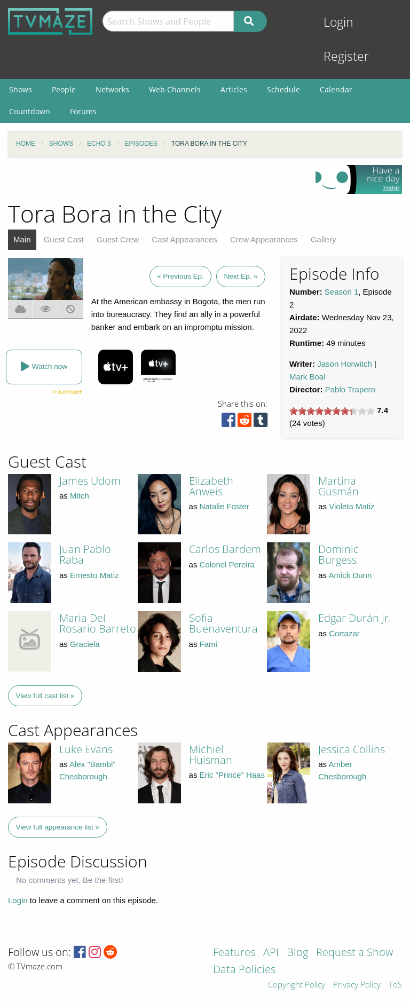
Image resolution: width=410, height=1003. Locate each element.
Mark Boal (307, 376)
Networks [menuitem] (112, 89)
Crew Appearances (264, 239)
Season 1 (341, 291)
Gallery (323, 239)
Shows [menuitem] (20, 89)
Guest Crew (118, 239)
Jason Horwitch (344, 363)
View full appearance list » (58, 827)
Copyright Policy (296, 985)
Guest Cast (64, 239)
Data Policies (244, 970)
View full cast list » (45, 696)
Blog (297, 953)
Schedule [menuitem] (283, 89)
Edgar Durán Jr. (354, 618)
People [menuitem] (64, 89)
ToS (395, 985)
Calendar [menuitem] (336, 89)
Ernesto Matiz (94, 575)
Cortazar (344, 633)
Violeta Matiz (352, 506)
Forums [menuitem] (83, 111)
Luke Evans (86, 749)
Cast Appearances (184, 239)
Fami (208, 644)
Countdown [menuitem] (29, 111)
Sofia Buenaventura (223, 623)
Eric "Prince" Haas (232, 774)
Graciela (85, 644)
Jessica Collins (351, 749)
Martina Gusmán (338, 486)
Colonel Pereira (227, 564)
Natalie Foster (224, 506)
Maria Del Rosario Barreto (97, 623)
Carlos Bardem (225, 549)
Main (22, 239)
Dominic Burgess (338, 554)
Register (346, 56)
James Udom (90, 480)
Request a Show (354, 953)
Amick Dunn (350, 575)
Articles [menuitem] (233, 89)
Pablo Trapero (350, 389)
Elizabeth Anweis (211, 486)
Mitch (79, 495)
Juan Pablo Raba (85, 554)
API (271, 953)
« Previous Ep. (180, 276)
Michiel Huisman (210, 754)
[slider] (332, 411)
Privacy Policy (357, 985)
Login (338, 22)
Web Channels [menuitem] (175, 89)
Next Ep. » (240, 276)
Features (234, 953)
